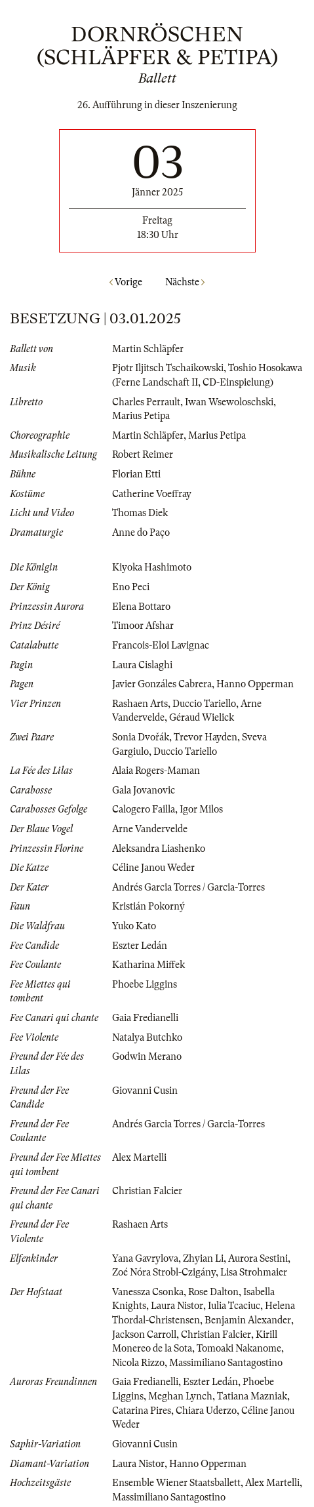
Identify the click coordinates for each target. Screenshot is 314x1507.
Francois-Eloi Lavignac (160, 645)
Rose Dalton (213, 1292)
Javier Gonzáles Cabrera (162, 684)
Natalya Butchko (147, 1037)
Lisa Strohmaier (253, 1272)
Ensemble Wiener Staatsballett (176, 1482)
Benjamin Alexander (248, 1320)
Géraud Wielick (201, 717)
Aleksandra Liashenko (158, 848)
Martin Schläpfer (148, 349)
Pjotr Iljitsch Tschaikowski (168, 368)
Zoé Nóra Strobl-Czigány (164, 1272)
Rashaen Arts (140, 703)
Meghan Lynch (180, 1396)
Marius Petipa (141, 416)
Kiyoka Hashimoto (151, 567)
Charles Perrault (146, 402)
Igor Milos (201, 809)
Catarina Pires (141, 1410)
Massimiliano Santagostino (226, 1362)
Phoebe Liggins (144, 984)
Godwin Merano (147, 1056)
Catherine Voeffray (151, 494)
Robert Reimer (142, 454)
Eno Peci (130, 587)
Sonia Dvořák (140, 737)
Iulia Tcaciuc (234, 1305)
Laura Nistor (177, 1305)
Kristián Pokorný (148, 906)
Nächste (185, 282)
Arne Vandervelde (149, 829)
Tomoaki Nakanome (239, 1348)
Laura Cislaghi (142, 665)
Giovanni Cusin (145, 1090)
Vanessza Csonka (148, 1292)
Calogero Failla (143, 809)
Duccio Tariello (204, 703)
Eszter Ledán (139, 945)
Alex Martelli (139, 1157)
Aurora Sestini (258, 1258)
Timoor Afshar (143, 625)
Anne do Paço (141, 532)
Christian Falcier (147, 1191)
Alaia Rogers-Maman (156, 770)
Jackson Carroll (144, 1334)
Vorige (125, 282)
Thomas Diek (140, 513)
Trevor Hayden (205, 737)
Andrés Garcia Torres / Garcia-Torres (188, 887)
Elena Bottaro (141, 606)
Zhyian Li (203, 1258)
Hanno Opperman (255, 684)
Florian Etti (136, 474)
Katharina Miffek (148, 964)
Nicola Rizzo (138, 1362)
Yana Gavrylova (145, 1258)
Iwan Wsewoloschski (229, 402)
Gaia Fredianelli (145, 1018)
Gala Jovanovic (143, 790)
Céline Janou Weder (153, 867)
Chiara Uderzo (206, 1410)
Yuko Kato (134, 926)
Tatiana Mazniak (252, 1396)
